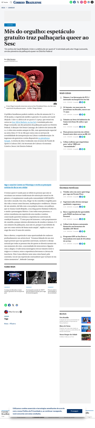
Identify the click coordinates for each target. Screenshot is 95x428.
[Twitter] (78, 3)
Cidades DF (11, 7)
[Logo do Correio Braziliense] (27, 2)
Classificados (38, 417)
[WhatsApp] (71, 3)
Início (3, 7)
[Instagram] (81, 3)
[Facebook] (74, 3)
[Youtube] (85, 3)
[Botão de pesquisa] (10, 2)
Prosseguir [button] (74, 411)
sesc (7, 324)
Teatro (13, 324)
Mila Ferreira (14, 312)
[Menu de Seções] (4, 2)
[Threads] (92, 3)
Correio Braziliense (6, 413)
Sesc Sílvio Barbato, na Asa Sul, (24, 122)
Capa (2, 416)
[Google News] (88, 3)
